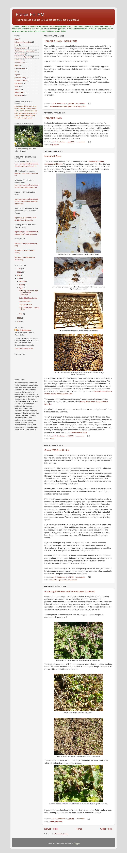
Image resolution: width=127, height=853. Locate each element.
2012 (19, 275)
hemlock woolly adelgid (23, 57)
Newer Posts (51, 829)
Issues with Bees (52, 156)
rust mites (54, 580)
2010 (19, 269)
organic (17, 75)
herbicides (59, 821)
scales (17, 89)
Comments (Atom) (61, 834)
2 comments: (81, 103)
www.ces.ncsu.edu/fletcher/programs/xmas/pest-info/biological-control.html (26, 201)
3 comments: (81, 577)
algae (17, 39)
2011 (19, 272)
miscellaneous (20, 63)
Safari (17, 86)
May (21, 314)
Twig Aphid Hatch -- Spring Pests (60, 41)
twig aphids (82, 106)
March (21, 285)
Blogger (77, 844)
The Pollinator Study (78, 432)
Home (79, 829)
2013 (19, 278)
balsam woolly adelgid (58, 106)
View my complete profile (24, 348)
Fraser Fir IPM (30, 14)
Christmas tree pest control (24, 51)
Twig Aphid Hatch (53, 118)
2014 (19, 318)
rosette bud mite (21, 80)
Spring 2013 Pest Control (56, 450)
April (21, 288)
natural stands (20, 69)
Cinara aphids (20, 54)
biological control (21, 48)
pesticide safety (20, 78)
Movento (18, 66)
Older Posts (106, 829)
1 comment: (81, 142)
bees (52, 438)
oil (15, 72)
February (22, 281)
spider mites (72, 106)
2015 (19, 321)
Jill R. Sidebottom (24, 330)
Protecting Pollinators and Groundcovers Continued (69, 591)
